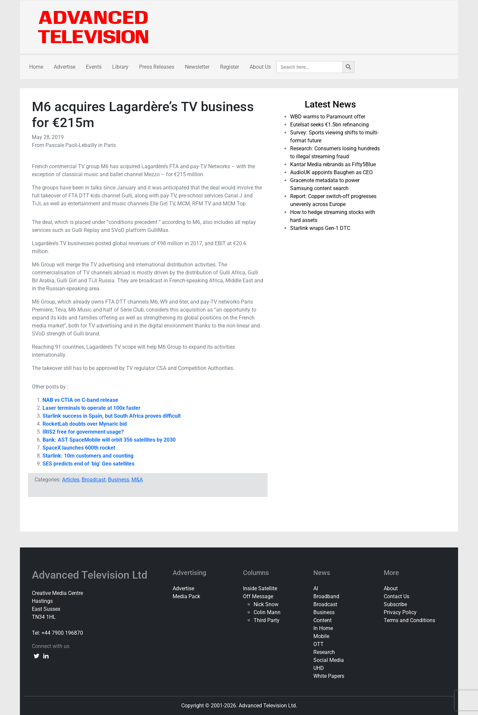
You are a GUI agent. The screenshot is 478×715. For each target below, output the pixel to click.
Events (94, 67)
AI (315, 588)
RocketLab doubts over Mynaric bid (84, 424)
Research (324, 652)
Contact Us (396, 596)
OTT (318, 644)
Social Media (328, 660)
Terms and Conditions (409, 620)
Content (322, 620)
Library (120, 67)
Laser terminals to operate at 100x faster (91, 408)
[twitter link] (36, 655)
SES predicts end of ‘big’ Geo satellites (88, 464)
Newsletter (197, 67)
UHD (318, 668)
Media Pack (186, 596)
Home (36, 67)
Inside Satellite (260, 588)
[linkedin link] (45, 655)
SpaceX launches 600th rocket (78, 448)
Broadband (326, 596)
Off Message (258, 596)
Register (229, 67)
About (391, 588)
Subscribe (395, 604)
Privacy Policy (400, 612)
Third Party (266, 620)
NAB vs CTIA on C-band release (80, 400)
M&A (137, 479)
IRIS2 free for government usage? (83, 432)
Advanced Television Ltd (91, 575)
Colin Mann (267, 612)
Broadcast (94, 479)
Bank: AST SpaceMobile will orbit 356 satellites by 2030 (109, 440)
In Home (323, 628)
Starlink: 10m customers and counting (87, 456)
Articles (70, 479)
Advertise (64, 67)
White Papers (328, 676)
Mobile (321, 636)
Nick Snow (266, 604)
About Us (260, 67)
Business (118, 479)
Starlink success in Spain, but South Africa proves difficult (111, 416)
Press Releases (156, 67)
